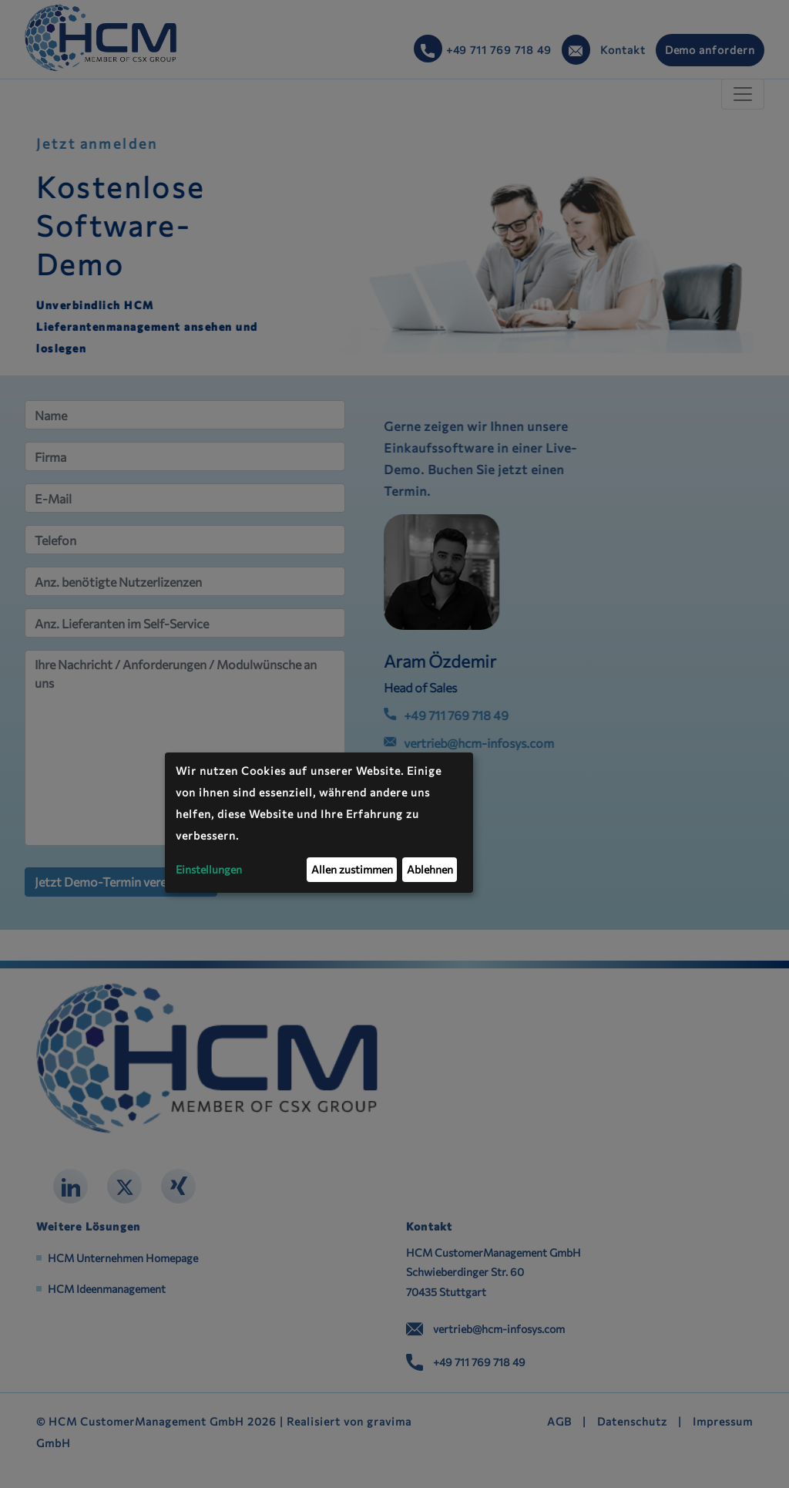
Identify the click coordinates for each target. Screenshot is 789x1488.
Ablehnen (430, 869)
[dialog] (319, 822)
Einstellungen (209, 869)
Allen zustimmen (352, 869)
